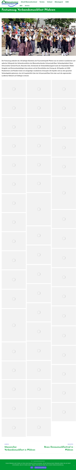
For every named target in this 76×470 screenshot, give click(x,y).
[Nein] (74, 465)
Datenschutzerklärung (40, 467)
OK (32, 467)
